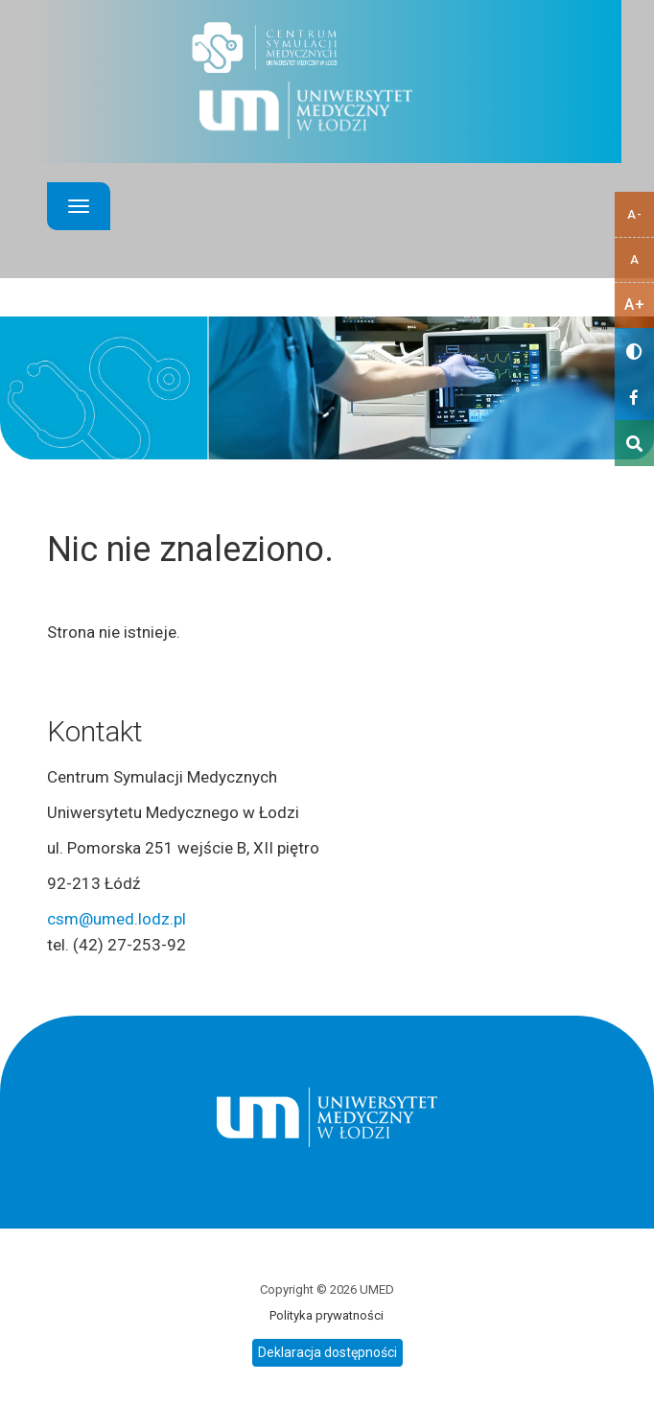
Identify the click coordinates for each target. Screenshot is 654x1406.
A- (634, 214)
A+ (634, 304)
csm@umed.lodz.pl (116, 918)
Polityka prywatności (326, 1315)
